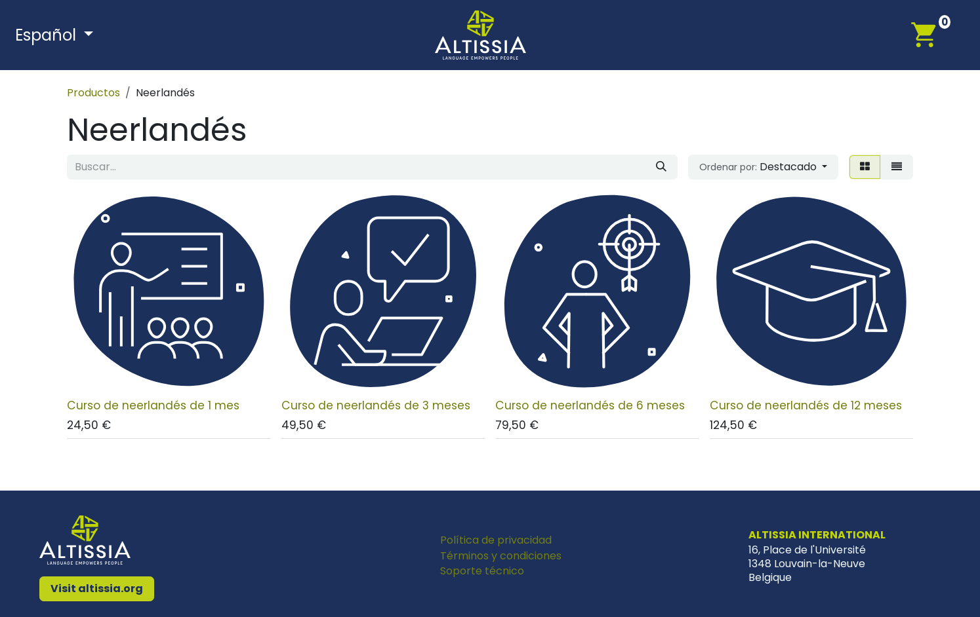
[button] (763, 167)
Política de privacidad (496, 540)
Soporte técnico (482, 570)
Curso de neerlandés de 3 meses (375, 405)
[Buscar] (661, 167)
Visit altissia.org (97, 588)
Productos (93, 92)
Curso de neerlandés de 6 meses (590, 405)
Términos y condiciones (500, 555)
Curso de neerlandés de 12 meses (806, 405)
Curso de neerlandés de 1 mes (153, 405)
